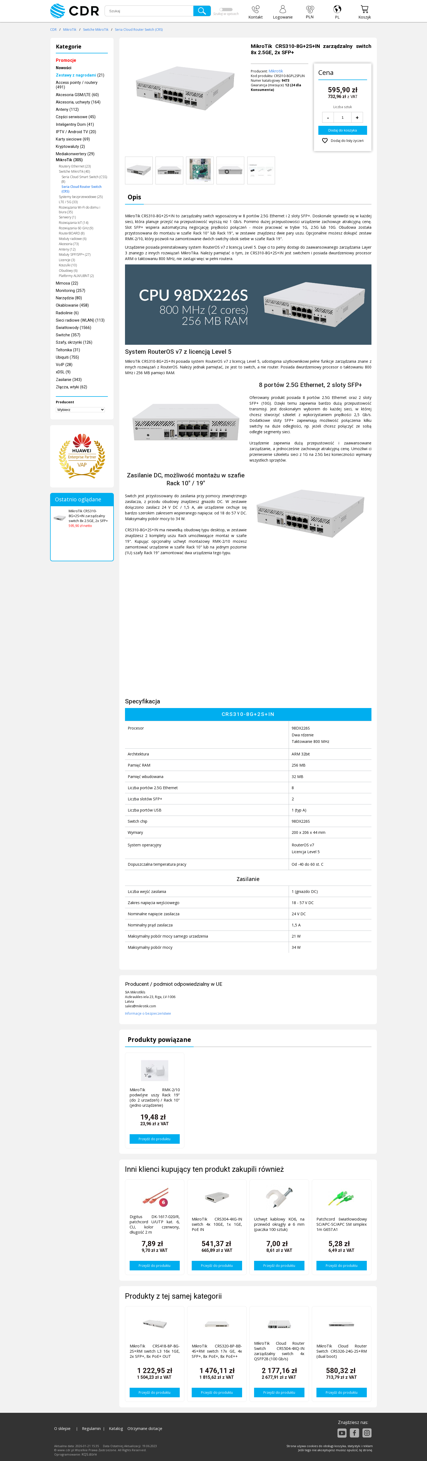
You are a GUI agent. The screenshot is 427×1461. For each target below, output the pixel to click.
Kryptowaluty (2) (70, 146)
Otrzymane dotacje (144, 1428)
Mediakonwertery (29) (75, 154)
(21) (80, 75)
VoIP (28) (64, 364)
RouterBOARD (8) (71, 233)
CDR (53, 29)
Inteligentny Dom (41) (75, 124)
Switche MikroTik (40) (74, 171)
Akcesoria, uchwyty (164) (78, 102)
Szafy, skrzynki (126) (74, 342)
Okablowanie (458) (72, 305)
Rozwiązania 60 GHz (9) (76, 228)
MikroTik (69, 29)
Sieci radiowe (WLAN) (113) (80, 320)
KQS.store (89, 1454)
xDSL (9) (63, 372)
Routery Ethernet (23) (75, 166)
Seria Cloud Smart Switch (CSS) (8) (84, 179)
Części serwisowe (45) (76, 117)
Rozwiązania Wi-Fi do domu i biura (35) (79, 209)
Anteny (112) (67, 109)
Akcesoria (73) (69, 244)
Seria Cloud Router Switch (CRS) (139, 29)
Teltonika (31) (68, 350)
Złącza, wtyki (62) (71, 387)
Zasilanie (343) (69, 379)
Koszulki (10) (68, 265)
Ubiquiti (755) (67, 357)
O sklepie (62, 1428)
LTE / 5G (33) (68, 202)
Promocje (66, 60)
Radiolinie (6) (67, 313)
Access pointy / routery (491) (76, 85)
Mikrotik (276, 71)
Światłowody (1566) (73, 327)
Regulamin (91, 1428)
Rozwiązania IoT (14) (73, 222)
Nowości (63, 68)
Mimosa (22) (67, 283)
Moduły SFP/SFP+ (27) (74, 254)
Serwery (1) (67, 217)
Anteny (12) (67, 249)
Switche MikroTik (95, 29)
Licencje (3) (67, 260)
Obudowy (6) (68, 270)
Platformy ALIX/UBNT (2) (76, 275)
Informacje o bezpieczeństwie (148, 1013)
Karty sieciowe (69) (73, 139)
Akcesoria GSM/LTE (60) (77, 95)
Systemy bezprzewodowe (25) (81, 196)
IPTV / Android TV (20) (76, 132)
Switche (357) (68, 335)
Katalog (116, 1428)
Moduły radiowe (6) (72, 238)
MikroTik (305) (69, 160)
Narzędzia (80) (69, 298)
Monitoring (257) (70, 290)
